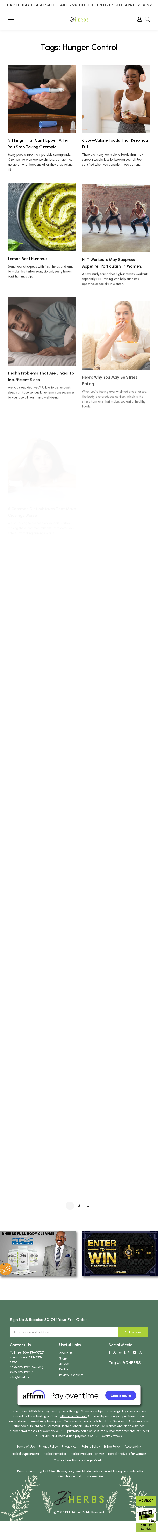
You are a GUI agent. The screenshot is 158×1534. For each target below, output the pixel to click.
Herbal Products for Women (127, 1454)
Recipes (64, 1369)
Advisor (146, 1501)
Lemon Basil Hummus (27, 275)
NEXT (88, 1206)
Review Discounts (71, 1375)
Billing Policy (112, 1446)
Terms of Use (25, 1446)
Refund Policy (91, 1446)
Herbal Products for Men (87, 1454)
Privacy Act (70, 1446)
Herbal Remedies (55, 1454)
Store (63, 1358)
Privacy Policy (48, 1446)
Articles (64, 1364)
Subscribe (133, 1332)
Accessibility (133, 1446)
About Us (65, 1353)
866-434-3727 (33, 1352)
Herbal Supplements (26, 1454)
